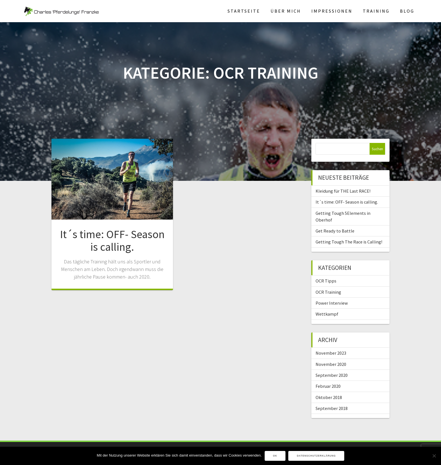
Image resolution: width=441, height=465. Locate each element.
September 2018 (332, 408)
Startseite (244, 11)
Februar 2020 (328, 386)
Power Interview (332, 303)
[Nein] (434, 456)
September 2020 (332, 375)
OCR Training (328, 292)
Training (376, 11)
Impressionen (331, 11)
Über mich (286, 11)
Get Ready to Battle (335, 231)
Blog (407, 11)
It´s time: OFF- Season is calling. (112, 240)
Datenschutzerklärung (316, 455)
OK (275, 455)
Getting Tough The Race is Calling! (349, 242)
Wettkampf (327, 314)
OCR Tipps (326, 281)
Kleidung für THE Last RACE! (343, 191)
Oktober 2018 (329, 397)
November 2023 (331, 353)
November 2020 (331, 364)
